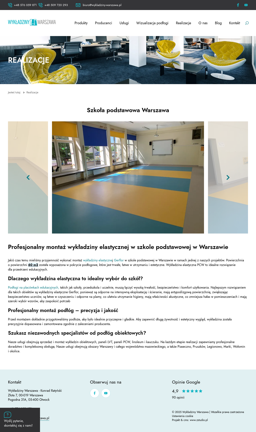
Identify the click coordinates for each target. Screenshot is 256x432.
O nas (203, 23)
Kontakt (234, 23)
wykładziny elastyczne (97, 260)
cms (186, 420)
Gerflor (119, 260)
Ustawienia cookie (182, 416)
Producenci (103, 23)
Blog (218, 23)
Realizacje (183, 23)
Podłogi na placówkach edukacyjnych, (33, 287)
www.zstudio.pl (199, 420)
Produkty (81, 23)
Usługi (124, 23)
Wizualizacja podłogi (152, 23)
